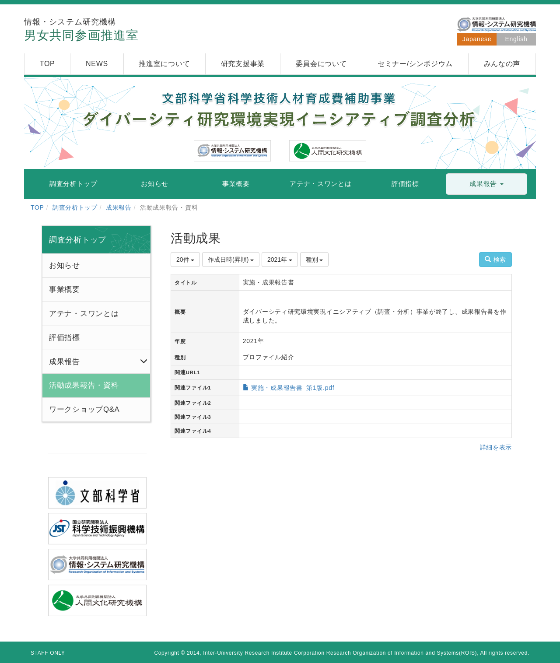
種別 (314, 259)
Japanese (476, 38)
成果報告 (119, 207)
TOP (37, 207)
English (516, 38)
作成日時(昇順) (231, 259)
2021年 (279, 259)
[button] (486, 184)
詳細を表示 (496, 447)
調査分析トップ (75, 207)
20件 (185, 259)
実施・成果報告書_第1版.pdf (292, 387)
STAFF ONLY (48, 653)
